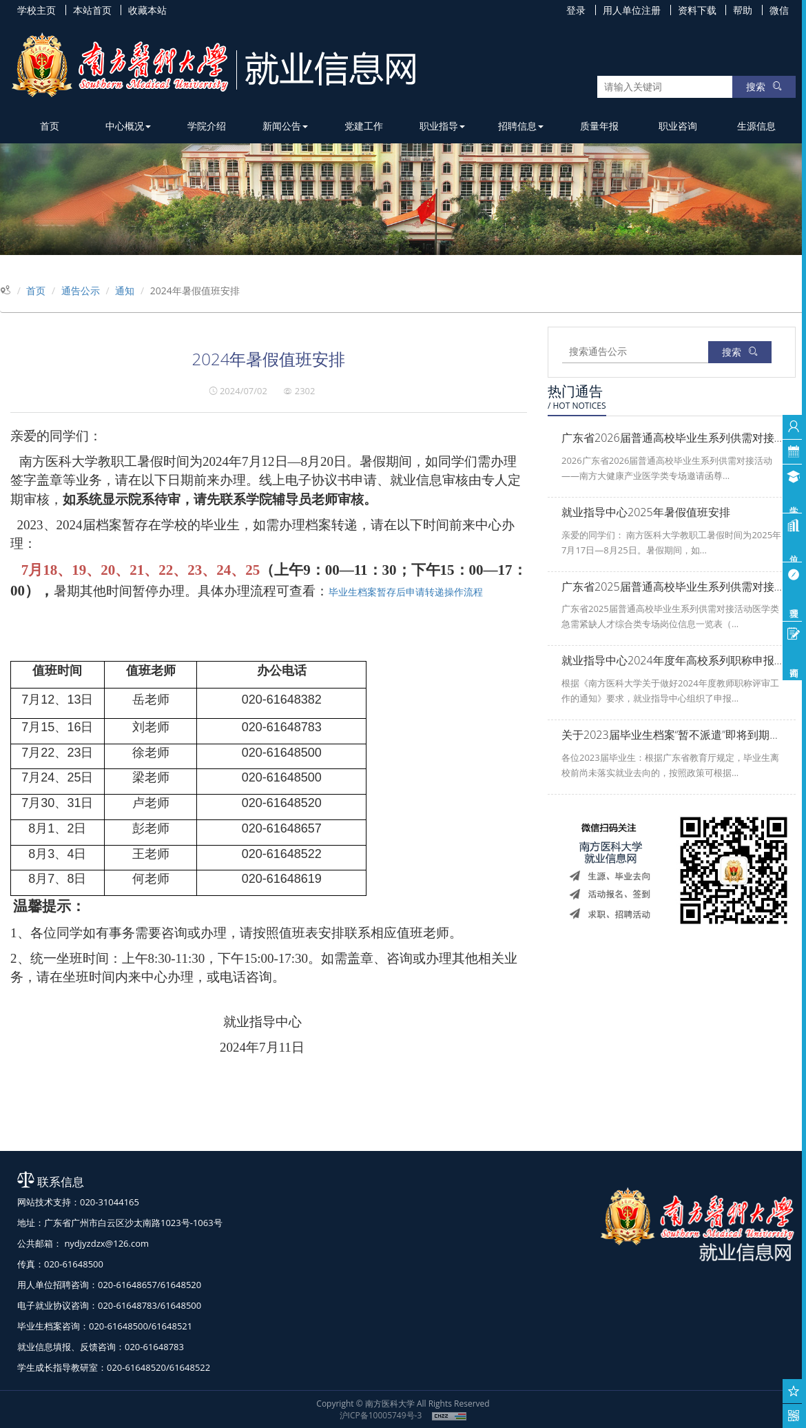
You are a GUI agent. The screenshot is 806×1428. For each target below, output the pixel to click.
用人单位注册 (632, 10)
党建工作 (363, 125)
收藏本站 (147, 10)
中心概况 (128, 125)
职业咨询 (678, 125)
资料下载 (697, 10)
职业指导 (442, 125)
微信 (779, 10)
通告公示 (80, 290)
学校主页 (36, 10)
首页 (49, 125)
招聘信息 (521, 125)
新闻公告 (285, 125)
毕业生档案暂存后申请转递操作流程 (406, 591)
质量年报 (599, 125)
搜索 (764, 86)
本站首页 (92, 10)
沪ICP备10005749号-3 (381, 1415)
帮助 (742, 10)
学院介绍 (206, 125)
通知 (124, 290)
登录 (576, 10)
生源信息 (756, 125)
